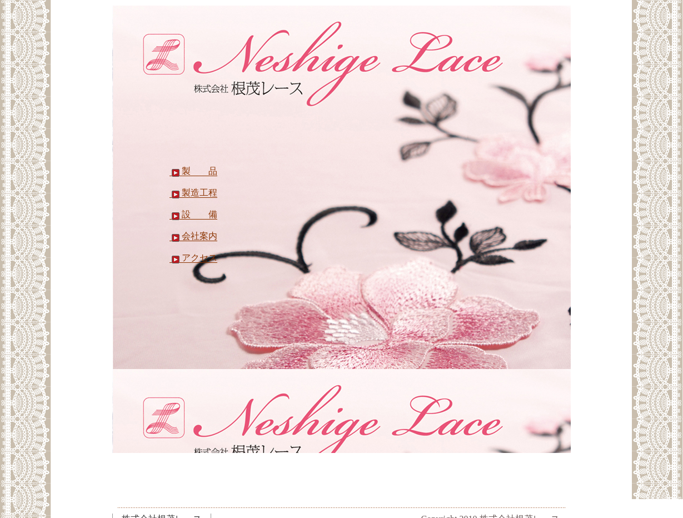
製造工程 (193, 193)
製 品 (193, 171)
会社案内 (193, 236)
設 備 (193, 215)
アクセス (193, 258)
